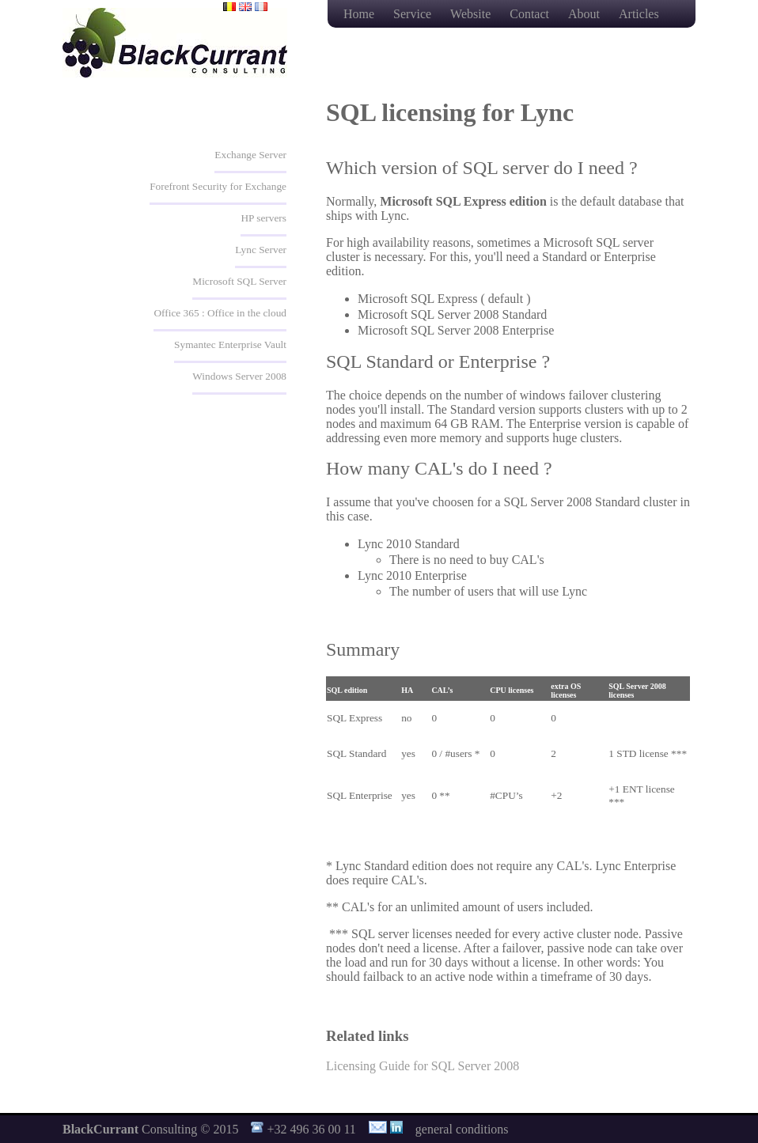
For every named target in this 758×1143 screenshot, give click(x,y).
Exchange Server (250, 155)
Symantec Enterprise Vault (230, 344)
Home (360, 14)
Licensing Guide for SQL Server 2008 (422, 1066)
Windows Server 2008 (239, 376)
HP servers (263, 218)
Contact (531, 14)
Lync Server (260, 249)
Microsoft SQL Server (239, 281)
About (585, 14)
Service (413, 14)
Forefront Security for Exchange (218, 186)
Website (472, 14)
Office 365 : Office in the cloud (219, 313)
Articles (639, 14)
